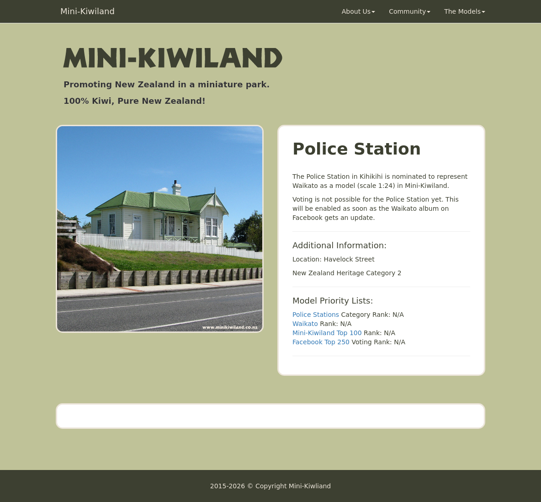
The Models (464, 11)
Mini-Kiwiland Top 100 (327, 332)
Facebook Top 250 (321, 342)
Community (409, 11)
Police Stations (315, 314)
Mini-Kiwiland (87, 11)
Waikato (305, 323)
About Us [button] (358, 11)
